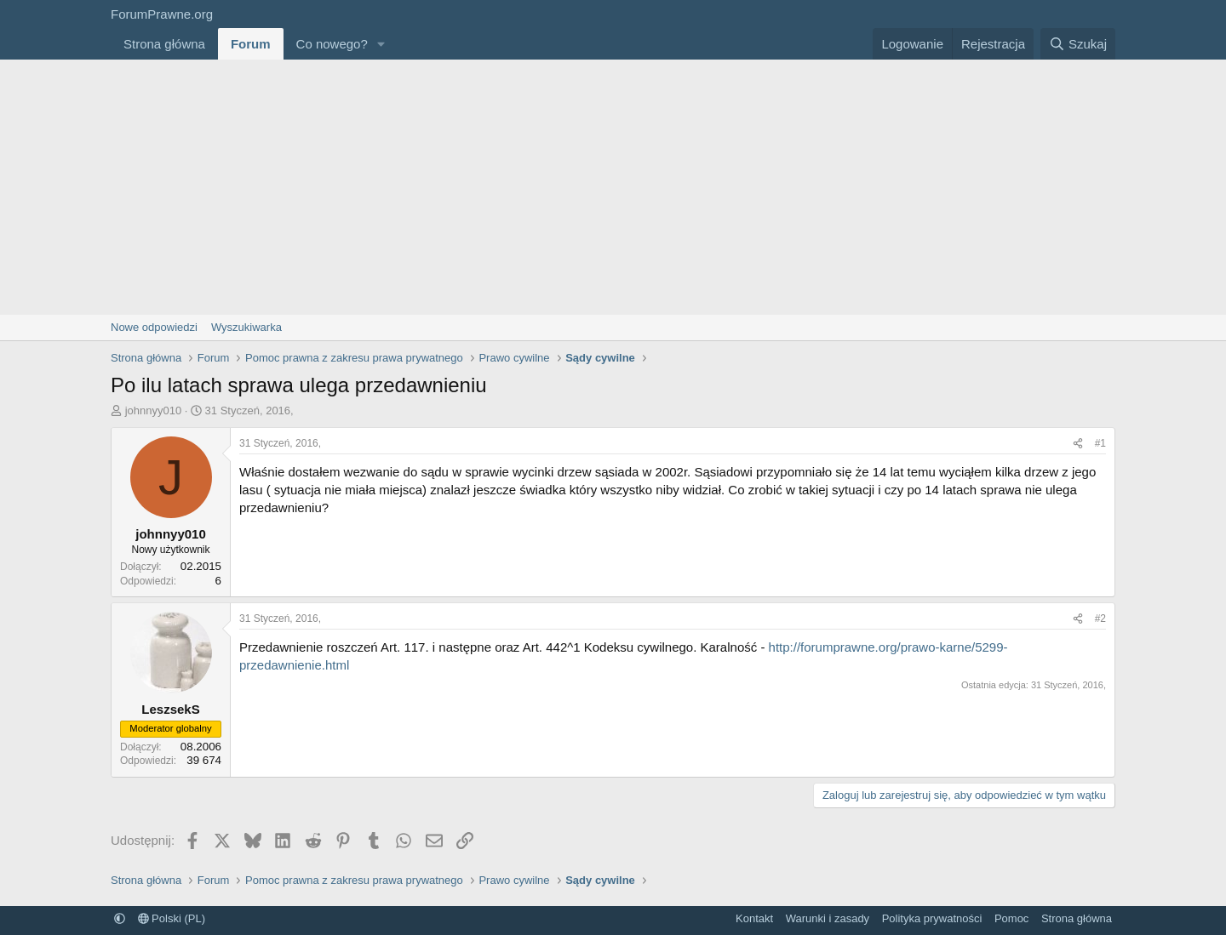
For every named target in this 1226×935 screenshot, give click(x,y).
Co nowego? (332, 44)
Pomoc (1011, 918)
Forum (251, 44)
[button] (381, 44)
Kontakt (754, 918)
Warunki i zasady (828, 918)
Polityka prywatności (932, 918)
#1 (1100, 443)
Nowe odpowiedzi (154, 327)
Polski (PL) (171, 918)
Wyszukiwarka (246, 327)
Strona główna (164, 44)
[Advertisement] (613, 187)
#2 (1100, 618)
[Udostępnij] (1078, 443)
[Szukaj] (1077, 44)
